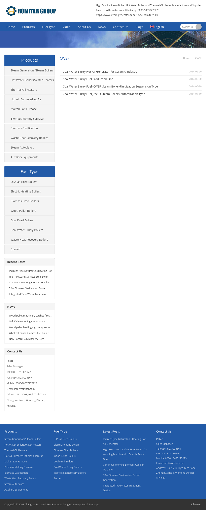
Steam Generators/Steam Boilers (32, 70)
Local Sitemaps (90, 504)
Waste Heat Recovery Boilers (29, 138)
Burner (15, 249)
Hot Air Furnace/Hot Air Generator (23, 100)
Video (66, 27)
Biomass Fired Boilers (25, 201)
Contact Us (120, 27)
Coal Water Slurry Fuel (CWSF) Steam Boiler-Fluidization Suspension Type (110, 86)
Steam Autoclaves (22, 147)
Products (28, 27)
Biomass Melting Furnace (27, 118)
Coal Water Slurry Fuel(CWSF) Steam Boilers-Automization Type (104, 94)
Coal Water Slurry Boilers (27, 230)
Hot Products (54, 504)
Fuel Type (48, 27)
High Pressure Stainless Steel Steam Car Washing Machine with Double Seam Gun (125, 454)
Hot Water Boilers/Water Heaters (32, 80)
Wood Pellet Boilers (23, 211)
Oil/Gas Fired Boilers (24, 182)
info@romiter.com (113, 10)
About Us (84, 27)
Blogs (139, 27)
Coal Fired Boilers (22, 220)
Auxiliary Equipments (24, 157)
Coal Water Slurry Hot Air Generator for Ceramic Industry (100, 71)
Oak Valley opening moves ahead (27, 321)
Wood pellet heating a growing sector (30, 327)
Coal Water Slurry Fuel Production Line (88, 79)
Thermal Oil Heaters (24, 90)
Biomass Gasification (24, 128)
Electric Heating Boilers (26, 191)
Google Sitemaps (72, 504)
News (102, 27)
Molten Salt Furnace (24, 109)
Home (10, 27)
